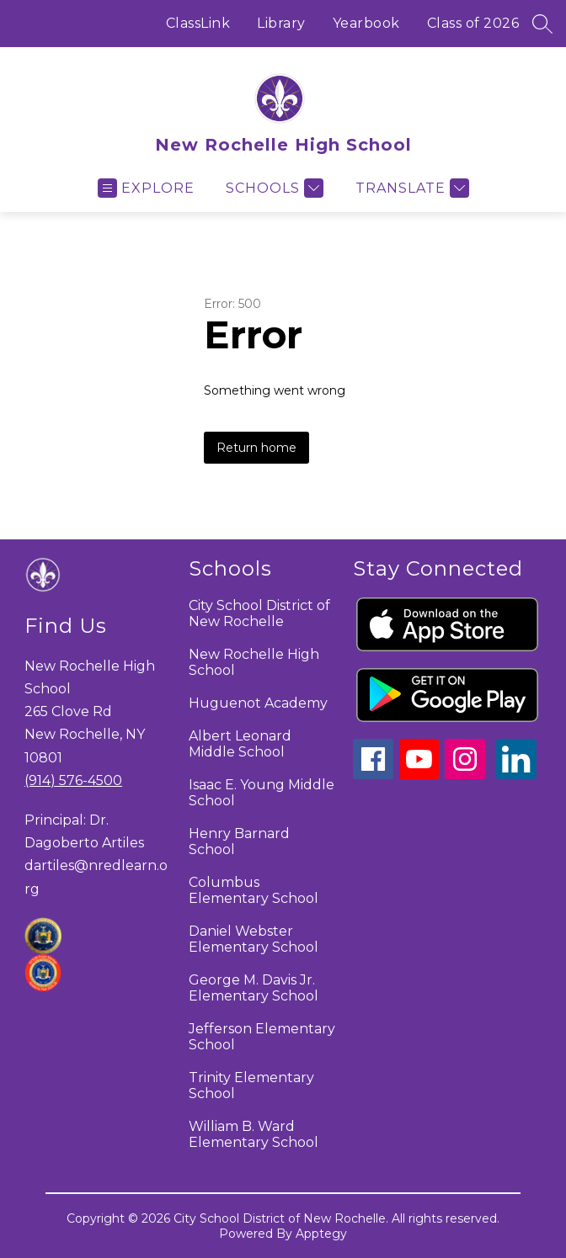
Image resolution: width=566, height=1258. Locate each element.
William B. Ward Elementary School (253, 1134)
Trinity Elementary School (251, 1085)
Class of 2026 (473, 23)
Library (281, 23)
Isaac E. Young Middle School (261, 793)
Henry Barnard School (239, 841)
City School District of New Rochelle (259, 613)
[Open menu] (146, 188)
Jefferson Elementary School (262, 1037)
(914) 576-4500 (73, 780)
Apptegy (321, 1233)
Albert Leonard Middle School (240, 744)
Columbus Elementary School (253, 890)
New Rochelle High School (254, 662)
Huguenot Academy (258, 703)
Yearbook (366, 23)
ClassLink (198, 23)
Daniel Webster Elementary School (253, 939)
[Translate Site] (410, 188)
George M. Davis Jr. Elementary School (253, 988)
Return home (256, 447)
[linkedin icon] (516, 775)
